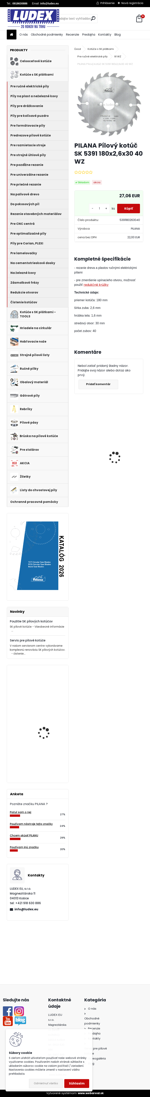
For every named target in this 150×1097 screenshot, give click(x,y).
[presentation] (76, 451)
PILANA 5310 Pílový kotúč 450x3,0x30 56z (48, 755)
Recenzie (72, 35)
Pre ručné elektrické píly (92, 56)
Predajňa (88, 35)
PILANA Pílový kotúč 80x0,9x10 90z (45, 685)
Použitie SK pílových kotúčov (31, 621)
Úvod (77, 49)
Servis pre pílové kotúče (27, 640)
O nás (23, 35)
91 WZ (117, 56)
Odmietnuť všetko (46, 1083)
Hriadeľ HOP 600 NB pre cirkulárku (125, 454)
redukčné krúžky (96, 285)
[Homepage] (11, 34)
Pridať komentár (98, 384)
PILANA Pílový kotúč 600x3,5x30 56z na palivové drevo (90, 450)
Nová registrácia (132, 3)
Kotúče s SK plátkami (101, 49)
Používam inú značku (24, 847)
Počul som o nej (20, 812)
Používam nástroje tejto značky (31, 824)
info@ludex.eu (26, 909)
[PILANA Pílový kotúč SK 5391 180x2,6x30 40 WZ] (108, 104)
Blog (117, 35)
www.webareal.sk (91, 1093)
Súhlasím (77, 1083)
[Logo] (33, 18)
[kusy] (98, 208)
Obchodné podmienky (47, 35)
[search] (93, 18)
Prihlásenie (107, 3)
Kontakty (104, 35)
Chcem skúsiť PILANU (24, 835)
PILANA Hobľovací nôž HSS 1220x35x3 (46, 722)
